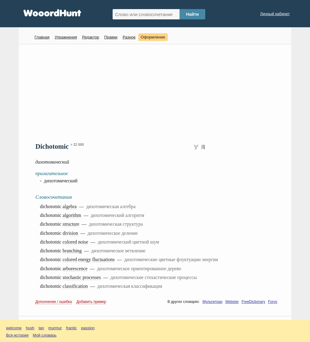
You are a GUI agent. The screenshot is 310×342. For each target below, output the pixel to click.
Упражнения (65, 37)
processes (92, 277)
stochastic (72, 277)
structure (71, 224)
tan (41, 328)
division (70, 233)
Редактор (90, 37)
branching (72, 250)
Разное (129, 37)
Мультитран (213, 302)
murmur (55, 328)
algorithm (72, 215)
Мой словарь (45, 335)
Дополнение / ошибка (53, 302)
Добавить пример (91, 302)
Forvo (272, 302)
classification (75, 286)
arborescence (75, 268)
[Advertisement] (157, 92)
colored (70, 241)
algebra (70, 206)
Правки (110, 37)
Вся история (17, 335)
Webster (232, 302)
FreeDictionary (253, 302)
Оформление (153, 37)
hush (30, 328)
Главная (42, 37)
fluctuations (103, 259)
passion (88, 328)
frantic (71, 328)
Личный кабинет (275, 14)
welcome (13, 328)
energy (84, 259)
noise (83, 241)
